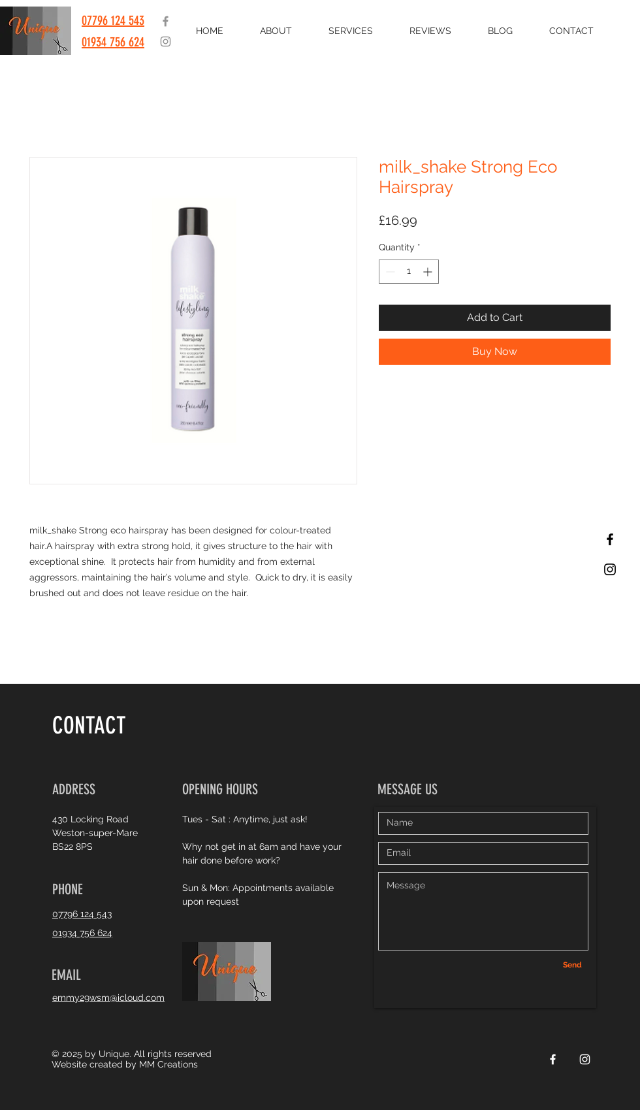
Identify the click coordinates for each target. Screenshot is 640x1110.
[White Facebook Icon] (553, 1059)
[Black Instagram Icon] (610, 569)
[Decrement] (389, 271)
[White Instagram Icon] (585, 1059)
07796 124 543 (113, 20)
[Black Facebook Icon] (610, 539)
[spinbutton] (409, 271)
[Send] (572, 965)
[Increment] (429, 271)
